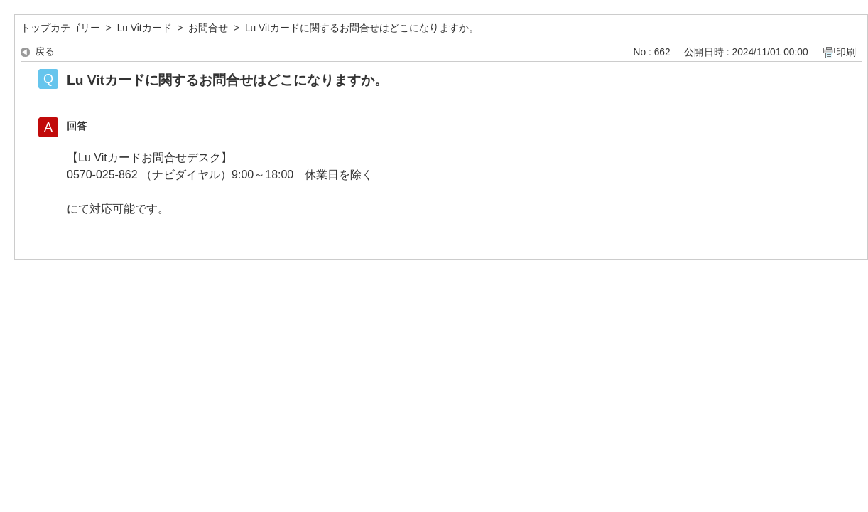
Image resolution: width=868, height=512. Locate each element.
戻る (45, 51)
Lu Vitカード (144, 28)
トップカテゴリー (60, 28)
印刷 (846, 52)
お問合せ (208, 28)
